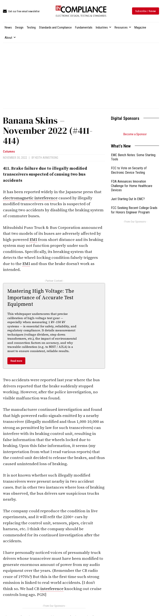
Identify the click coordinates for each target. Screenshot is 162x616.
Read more (16, 360)
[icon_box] (21, 11)
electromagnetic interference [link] (30, 198)
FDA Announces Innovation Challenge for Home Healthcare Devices (131, 185)
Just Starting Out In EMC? (128, 199)
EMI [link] (33, 239)
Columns (9, 151)
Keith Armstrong (46, 157)
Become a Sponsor (135, 134)
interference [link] (51, 588)
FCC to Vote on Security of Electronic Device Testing (129, 170)
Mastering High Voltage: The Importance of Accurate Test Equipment (40, 297)
